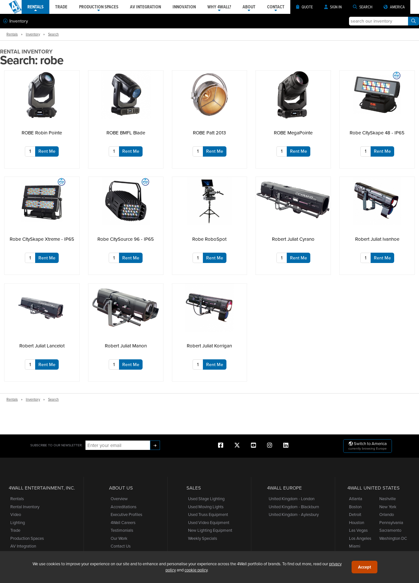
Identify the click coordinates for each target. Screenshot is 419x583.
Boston (355, 507)
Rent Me (46, 151)
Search (53, 34)
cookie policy (196, 570)
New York (387, 507)
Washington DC (393, 538)
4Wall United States (373, 488)
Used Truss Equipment (208, 514)
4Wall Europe (284, 488)
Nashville (387, 498)
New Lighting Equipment (210, 530)
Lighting (17, 522)
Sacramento (390, 530)
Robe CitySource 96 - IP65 (125, 239)
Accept (364, 567)
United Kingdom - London (291, 498)
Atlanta (355, 498)
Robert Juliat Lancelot (42, 345)
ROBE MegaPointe (293, 132)
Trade (15, 530)
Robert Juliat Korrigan (209, 345)
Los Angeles (360, 538)
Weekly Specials (202, 538)
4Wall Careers (123, 522)
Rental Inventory (24, 507)
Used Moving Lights (206, 507)
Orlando (386, 514)
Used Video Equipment (208, 522)
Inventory (15, 21)
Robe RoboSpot (209, 239)
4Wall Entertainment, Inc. (42, 488)
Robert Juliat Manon (126, 345)
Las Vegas (358, 530)
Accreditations (123, 507)
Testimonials (122, 530)
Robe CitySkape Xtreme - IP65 (42, 239)
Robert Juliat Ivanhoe (377, 239)
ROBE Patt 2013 (209, 132)
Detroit (355, 514)
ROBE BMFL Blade (125, 132)
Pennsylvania (391, 522)
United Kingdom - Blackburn (294, 507)
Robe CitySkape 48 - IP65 (377, 132)
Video (15, 514)
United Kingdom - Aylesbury (294, 514)
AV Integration (23, 546)
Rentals (12, 34)
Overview (119, 498)
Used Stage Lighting (206, 498)
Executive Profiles (126, 514)
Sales (193, 488)
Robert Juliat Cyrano (293, 239)
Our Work (119, 538)
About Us (121, 488)
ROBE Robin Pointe (42, 132)
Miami (354, 546)
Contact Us (121, 546)
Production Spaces (27, 538)
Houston (356, 522)
